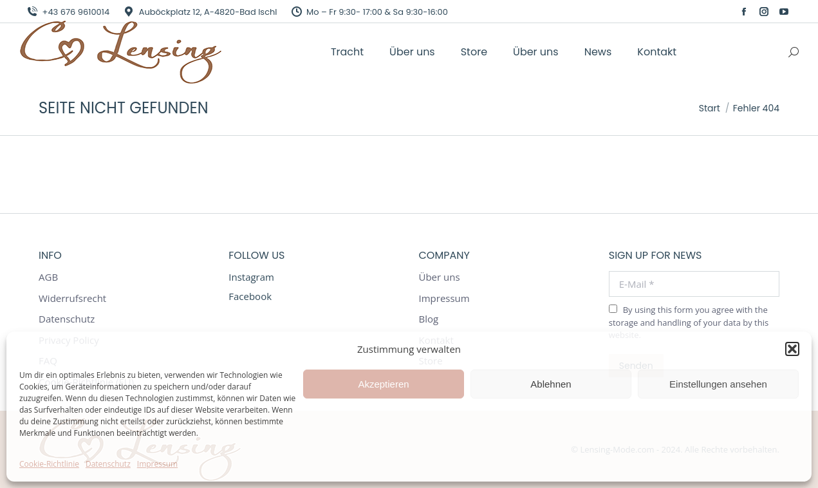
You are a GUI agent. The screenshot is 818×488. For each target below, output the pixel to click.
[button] (792, 349)
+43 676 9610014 (67, 12)
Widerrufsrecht (72, 298)
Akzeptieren (383, 384)
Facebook (250, 296)
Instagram (251, 276)
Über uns (439, 277)
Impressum (157, 463)
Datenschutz (108, 463)
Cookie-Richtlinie (49, 463)
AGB (48, 277)
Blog (429, 319)
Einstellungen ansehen (718, 384)
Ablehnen (550, 384)
